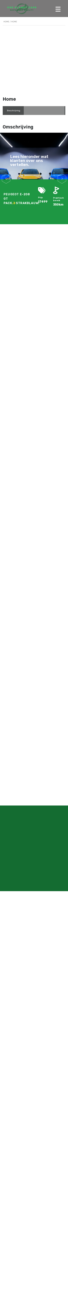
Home (6, 21)
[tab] (13, 110)
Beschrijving (13, 110)
